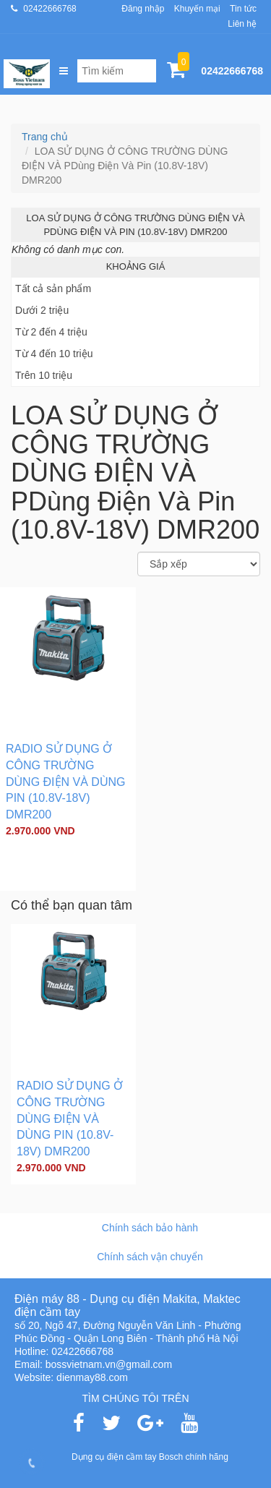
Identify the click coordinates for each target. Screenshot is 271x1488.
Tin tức (243, 9)
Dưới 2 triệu (42, 310)
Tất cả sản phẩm (53, 288)
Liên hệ (242, 24)
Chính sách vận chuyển (150, 1256)
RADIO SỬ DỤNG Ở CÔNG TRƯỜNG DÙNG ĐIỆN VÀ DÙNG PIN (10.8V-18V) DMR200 (65, 782)
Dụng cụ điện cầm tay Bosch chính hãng (150, 1457)
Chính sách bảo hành (150, 1227)
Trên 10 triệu (43, 375)
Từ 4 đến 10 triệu (54, 353)
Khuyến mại (197, 9)
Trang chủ (45, 136)
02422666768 (49, 9)
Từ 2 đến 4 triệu (51, 332)
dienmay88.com (92, 1377)
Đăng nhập (142, 9)
